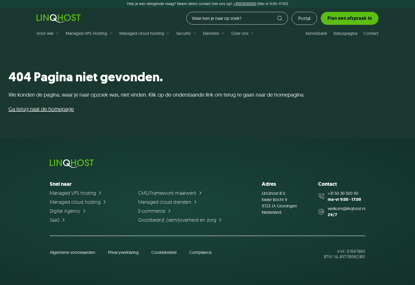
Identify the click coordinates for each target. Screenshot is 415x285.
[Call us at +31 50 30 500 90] (341, 196)
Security (186, 33)
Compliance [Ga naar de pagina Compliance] (200, 252)
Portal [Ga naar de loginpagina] (304, 18)
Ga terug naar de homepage (41, 109)
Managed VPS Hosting (89, 33)
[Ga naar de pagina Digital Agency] (68, 211)
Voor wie (48, 33)
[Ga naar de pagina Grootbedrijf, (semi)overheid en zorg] (180, 220)
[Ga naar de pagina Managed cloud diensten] (168, 202)
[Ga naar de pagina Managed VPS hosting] (76, 193)
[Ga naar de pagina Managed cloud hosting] (78, 202)
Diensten (214, 33)
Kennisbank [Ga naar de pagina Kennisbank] (316, 33)
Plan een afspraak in (349, 18)
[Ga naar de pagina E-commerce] (155, 211)
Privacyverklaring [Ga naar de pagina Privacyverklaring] (123, 252)
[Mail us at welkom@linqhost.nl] (341, 211)
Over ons (242, 33)
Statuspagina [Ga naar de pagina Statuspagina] (345, 33)
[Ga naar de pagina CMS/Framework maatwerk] (170, 193)
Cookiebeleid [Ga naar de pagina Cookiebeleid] (164, 252)
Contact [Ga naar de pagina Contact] (371, 33)
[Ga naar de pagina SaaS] (58, 220)
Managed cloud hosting (144, 33)
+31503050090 (244, 3)
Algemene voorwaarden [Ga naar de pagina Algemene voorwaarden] (72, 252)
